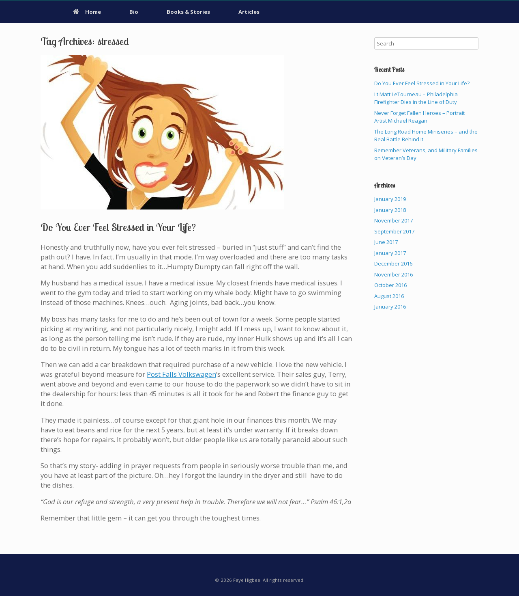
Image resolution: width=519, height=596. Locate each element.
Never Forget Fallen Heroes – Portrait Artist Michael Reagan (419, 117)
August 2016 (389, 296)
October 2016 (390, 285)
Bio (133, 11)
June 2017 (386, 242)
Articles (249, 11)
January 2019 (390, 199)
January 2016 (390, 306)
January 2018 (390, 210)
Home (87, 11)
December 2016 (393, 263)
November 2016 (393, 274)
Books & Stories (188, 11)
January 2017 (390, 253)
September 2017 (394, 231)
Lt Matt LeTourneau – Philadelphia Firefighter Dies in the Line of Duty (416, 98)
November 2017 (393, 220)
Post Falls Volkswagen (181, 374)
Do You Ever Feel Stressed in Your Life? (118, 227)
